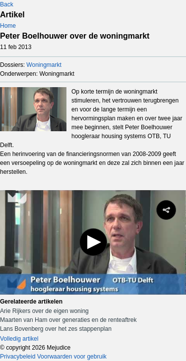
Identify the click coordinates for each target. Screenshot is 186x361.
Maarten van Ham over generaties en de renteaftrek (68, 319)
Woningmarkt (43, 64)
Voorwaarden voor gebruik (72, 356)
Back (6, 4)
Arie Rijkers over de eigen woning (44, 311)
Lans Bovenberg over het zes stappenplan (56, 328)
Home (8, 25)
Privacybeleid (17, 356)
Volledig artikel (19, 338)
